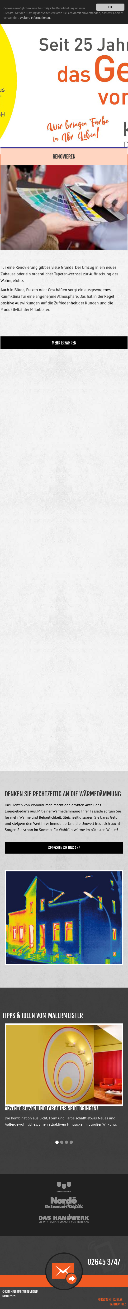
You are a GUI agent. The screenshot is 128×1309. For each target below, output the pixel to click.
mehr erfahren (64, 340)
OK (110, 7)
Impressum (104, 1299)
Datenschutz (117, 1304)
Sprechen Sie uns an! (64, 848)
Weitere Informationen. (35, 18)
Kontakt (118, 1299)
